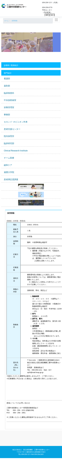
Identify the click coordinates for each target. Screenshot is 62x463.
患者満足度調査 (11, 179)
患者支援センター (12, 129)
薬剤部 (7, 86)
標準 (47, 15)
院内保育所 (9, 136)
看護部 (7, 78)
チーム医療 (9, 158)
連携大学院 (9, 172)
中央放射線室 (10, 100)
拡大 (52, 15)
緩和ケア (8, 165)
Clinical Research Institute (16, 150)
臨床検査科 (9, 93)
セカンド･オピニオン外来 (16, 122)
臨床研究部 (9, 143)
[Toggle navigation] (56, 19)
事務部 (7, 114)
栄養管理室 (9, 107)
